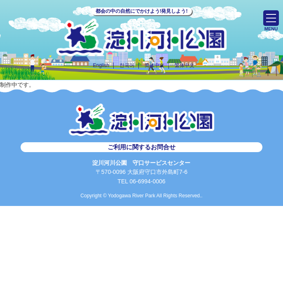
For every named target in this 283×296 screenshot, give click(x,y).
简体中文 (154, 65)
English (101, 65)
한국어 (126, 65)
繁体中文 (184, 65)
